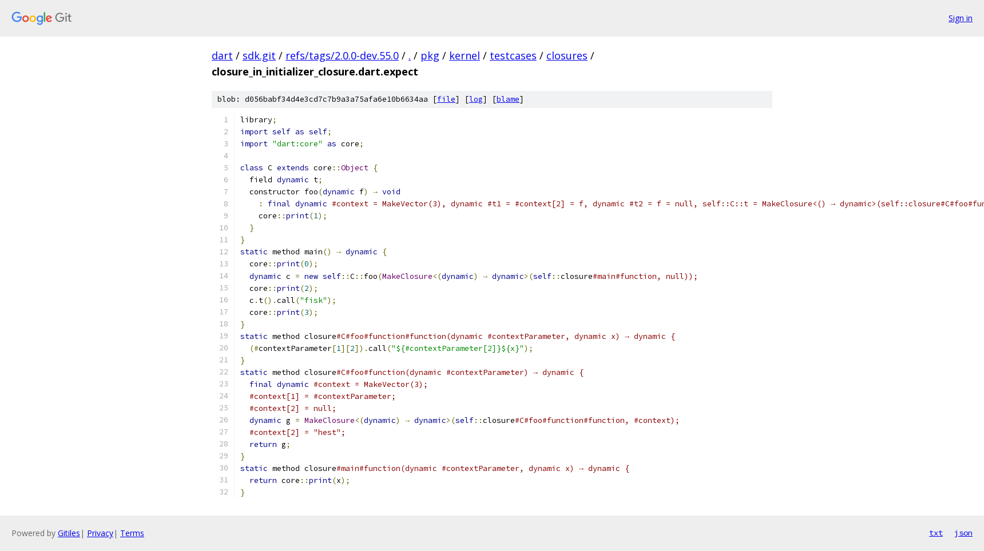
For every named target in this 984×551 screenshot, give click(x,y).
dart (222, 55)
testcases (513, 55)
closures (567, 55)
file (446, 99)
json (963, 533)
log (476, 99)
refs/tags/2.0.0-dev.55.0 (342, 55)
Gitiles (69, 533)
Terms (132, 533)
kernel (464, 55)
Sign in (961, 18)
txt (936, 533)
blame (508, 99)
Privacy (100, 533)
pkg (429, 55)
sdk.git (259, 55)
